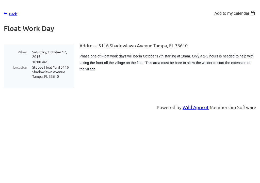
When (22, 52)
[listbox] (235, 13)
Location (20, 67)
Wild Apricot (196, 107)
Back (13, 13)
